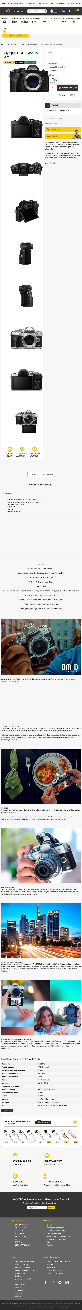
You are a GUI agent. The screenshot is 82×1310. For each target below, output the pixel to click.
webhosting (49, 1307)
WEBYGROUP (64, 1307)
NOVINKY (50, 1265)
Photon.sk (18, 1293)
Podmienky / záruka (22, 1267)
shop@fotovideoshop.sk (56, 1228)
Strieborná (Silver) (55, 56)
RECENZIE (51, 1267)
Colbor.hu (18, 1296)
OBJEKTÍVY (19, 1231)
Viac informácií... (51, 163)
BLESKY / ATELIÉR (22, 1245)
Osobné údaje (20, 1273)
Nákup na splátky (21, 1265)
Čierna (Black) (50, 56)
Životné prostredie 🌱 (23, 1279)
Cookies (18, 1276)
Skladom (52, 63)
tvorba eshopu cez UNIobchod (37, 1307)
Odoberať (51, 1208)
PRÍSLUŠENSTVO (22, 1236)
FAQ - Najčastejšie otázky (24, 1262)
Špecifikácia (48, 474)
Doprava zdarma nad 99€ (24, 1270)
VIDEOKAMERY (21, 1228)
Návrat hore (7, 1111)
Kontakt (49, 1245)
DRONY (18, 1239)
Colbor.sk (18, 1287)
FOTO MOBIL (20, 1234)
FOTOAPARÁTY (21, 1225)
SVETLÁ (18, 1242)
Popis (34, 474)
